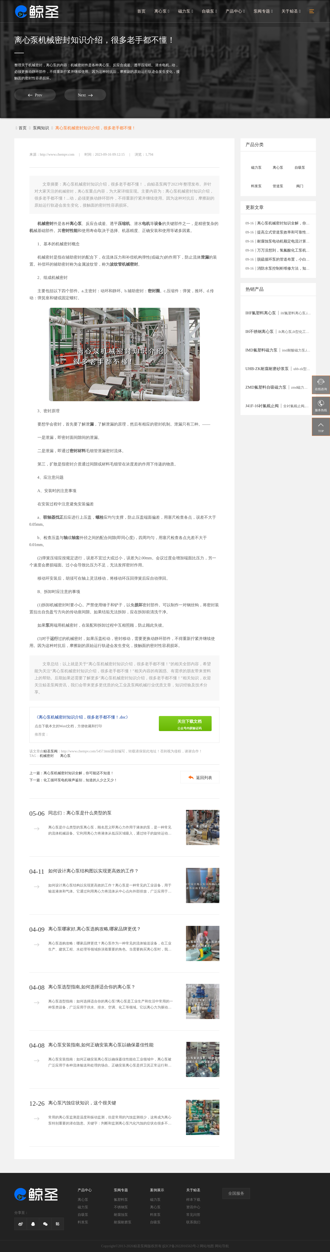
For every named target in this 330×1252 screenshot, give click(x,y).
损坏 (138, 605)
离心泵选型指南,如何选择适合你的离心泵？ (91, 986)
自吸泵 (210, 12)
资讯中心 (193, 1207)
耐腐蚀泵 (121, 1215)
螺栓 (100, 517)
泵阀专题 (263, 12)
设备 (158, 223)
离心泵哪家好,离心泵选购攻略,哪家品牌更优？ (94, 928)
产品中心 (235, 12)
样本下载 (193, 1200)
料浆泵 (83, 1222)
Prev (33, 95)
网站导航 (222, 1246)
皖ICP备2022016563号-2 (180, 1246)
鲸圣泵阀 (50, 751)
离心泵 (163, 12)
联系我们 (193, 1222)
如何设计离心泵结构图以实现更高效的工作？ (93, 870)
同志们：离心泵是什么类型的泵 (80, 812)
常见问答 (193, 1215)
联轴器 (49, 517)
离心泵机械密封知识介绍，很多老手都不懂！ (95, 128)
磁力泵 (186, 12)
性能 (74, 230)
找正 (59, 517)
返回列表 (199, 777)
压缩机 (124, 223)
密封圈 (154, 291)
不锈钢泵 (121, 1207)
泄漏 (205, 257)
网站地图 (207, 1246)
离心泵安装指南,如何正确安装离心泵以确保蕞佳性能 (101, 1044)
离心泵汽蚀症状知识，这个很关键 (82, 1102)
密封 (66, 230)
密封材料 (78, 451)
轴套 (76, 537)
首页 (143, 12)
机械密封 (35, 65)
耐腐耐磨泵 (122, 1222)
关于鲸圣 (291, 12)
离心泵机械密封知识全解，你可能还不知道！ (78, 773)
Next (79, 95)
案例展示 (157, 1190)
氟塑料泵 (121, 1200)
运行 (54, 638)
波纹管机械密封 (124, 264)
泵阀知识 (41, 128)
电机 (146, 223)
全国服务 (236, 1193)
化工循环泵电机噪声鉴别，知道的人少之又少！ (80, 780)
